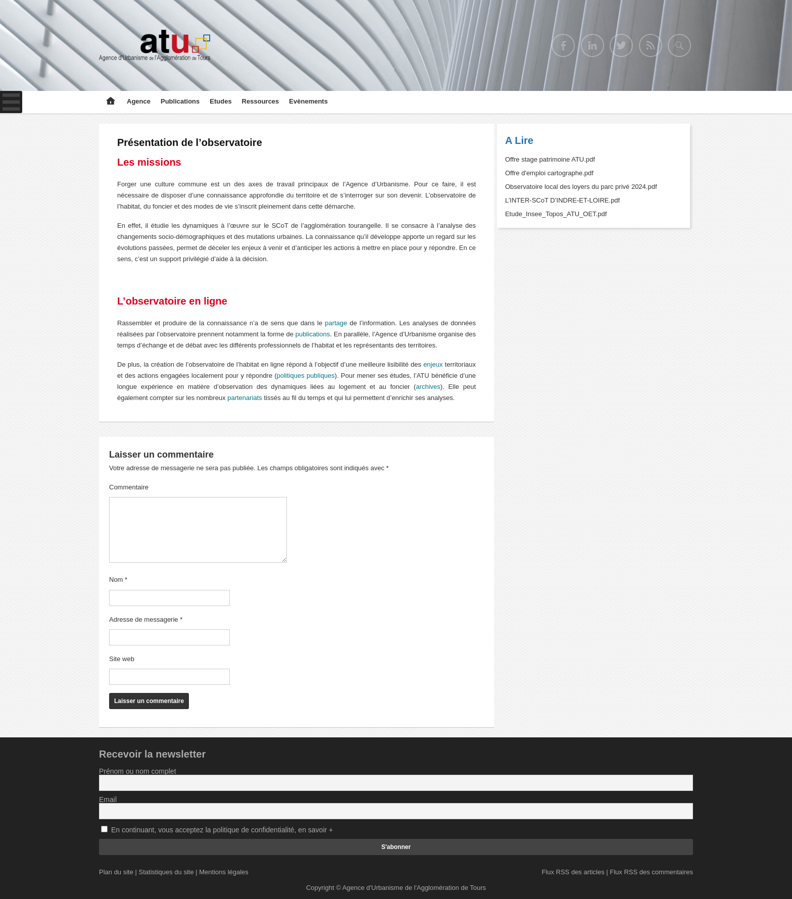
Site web (121, 659)
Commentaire (128, 487)
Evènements (308, 101)
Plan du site (116, 872)
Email (108, 799)
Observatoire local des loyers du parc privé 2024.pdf (581, 186)
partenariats (244, 398)
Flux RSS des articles (572, 872)
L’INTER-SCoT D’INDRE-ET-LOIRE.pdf (562, 200)
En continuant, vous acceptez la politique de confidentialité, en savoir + (222, 830)
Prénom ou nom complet (137, 771)
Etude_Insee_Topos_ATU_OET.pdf (556, 214)
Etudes (220, 101)
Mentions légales (224, 872)
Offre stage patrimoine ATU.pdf (550, 159)
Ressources (260, 101)
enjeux (432, 364)
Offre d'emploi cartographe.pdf (549, 173)
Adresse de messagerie (145, 619)
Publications (180, 101)
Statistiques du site (166, 872)
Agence (139, 101)
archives (428, 386)
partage (336, 323)
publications (312, 334)
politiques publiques (306, 375)
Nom (118, 579)
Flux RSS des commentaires (651, 872)
